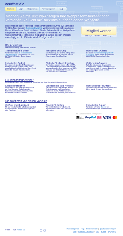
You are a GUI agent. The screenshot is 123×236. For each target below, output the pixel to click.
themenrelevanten (34, 28)
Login (21, 9)
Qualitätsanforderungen (108, 229)
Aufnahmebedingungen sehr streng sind (99, 53)
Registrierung (32, 9)
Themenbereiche (92, 229)
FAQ (61, 9)
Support (103, 107)
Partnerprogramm (48, 9)
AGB (97, 231)
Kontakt (103, 231)
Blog (74, 231)
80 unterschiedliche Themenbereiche (18, 53)
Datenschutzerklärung (85, 231)
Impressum (112, 231)
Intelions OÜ (21, 230)
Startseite (10, 9)
